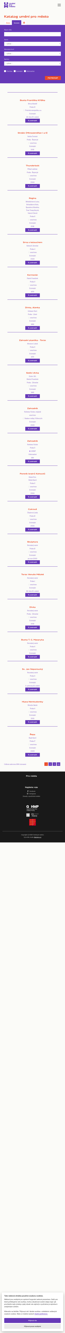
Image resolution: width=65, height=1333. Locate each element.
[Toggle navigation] (59, 5)
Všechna (9, 71)
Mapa (8, 23)
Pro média (31, 1266)
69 (58, 1254)
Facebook (31, 1282)
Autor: (6, 39)
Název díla (8, 30)
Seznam (16, 23)
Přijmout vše (32, 1320)
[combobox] (32, 44)
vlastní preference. (41, 1314)
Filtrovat (53, 78)
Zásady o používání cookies (31, 1287)
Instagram (31, 1284)
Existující (19, 71)
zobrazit (32, 145)
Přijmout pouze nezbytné (32, 1326)
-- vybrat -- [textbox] (9, 44)
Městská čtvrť (9, 49)
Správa (6, 59)
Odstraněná (30, 71)
